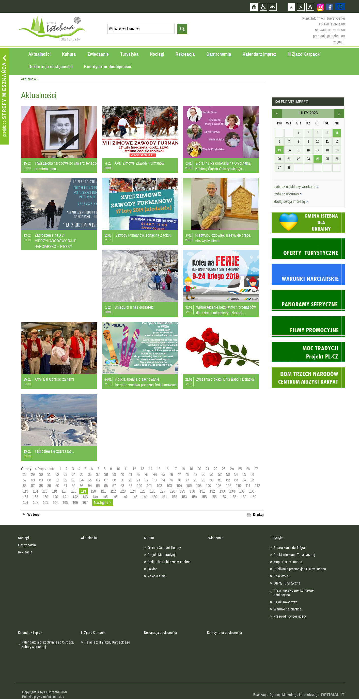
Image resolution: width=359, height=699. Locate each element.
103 (169, 485)
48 (187, 474)
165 (65, 502)
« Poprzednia (45, 469)
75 (171, 480)
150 (154, 497)
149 (144, 497)
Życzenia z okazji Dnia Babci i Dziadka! (225, 379)
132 (212, 491)
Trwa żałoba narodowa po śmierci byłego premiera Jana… (66, 166)
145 (104, 497)
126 (152, 491)
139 (45, 497)
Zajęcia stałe (157, 576)
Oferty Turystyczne (287, 583)
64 (81, 480)
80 (211, 480)
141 (65, 497)
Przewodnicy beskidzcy (290, 616)
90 (57, 485)
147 (124, 497)
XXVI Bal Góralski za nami (54, 379)
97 (114, 485)
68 (114, 480)
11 (126, 469)
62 (65, 480)
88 (41, 485)
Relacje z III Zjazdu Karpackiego (107, 642)
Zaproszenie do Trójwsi (290, 547)
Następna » (102, 502)
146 (114, 497)
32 (57, 474)
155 (204, 497)
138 (35, 497)
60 (49, 480)
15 (158, 469)
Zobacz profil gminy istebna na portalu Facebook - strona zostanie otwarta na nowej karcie (329, 7)
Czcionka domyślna (291, 7)
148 (134, 497)
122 (113, 491)
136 (251, 491)
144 (95, 497)
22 (215, 469)
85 (252, 480)
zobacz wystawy (288, 194)
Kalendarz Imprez (259, 54)
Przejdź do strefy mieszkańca (4, 96)
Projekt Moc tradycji (162, 554)
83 (236, 480)
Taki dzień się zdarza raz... (54, 451)
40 (122, 474)
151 (164, 497)
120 (93, 491)
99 (130, 485)
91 (65, 485)
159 (243, 497)
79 (203, 480)
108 (218, 485)
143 (85, 497)
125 (142, 491)
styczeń (277, 113)
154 (194, 497)
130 (192, 491)
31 (49, 474)
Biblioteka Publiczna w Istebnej (169, 562)
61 (57, 480)
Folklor (152, 569)
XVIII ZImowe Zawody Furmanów (139, 163)
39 (114, 474)
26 (248, 469)
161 (25, 502)
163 (45, 502)
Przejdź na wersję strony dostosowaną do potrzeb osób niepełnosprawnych (263, 7)
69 (122, 480)
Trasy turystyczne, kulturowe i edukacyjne (294, 592)
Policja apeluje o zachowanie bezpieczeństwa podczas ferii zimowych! (146, 382)
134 (232, 491)
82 (228, 480)
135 (241, 491)
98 (122, 485)
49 (195, 474)
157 (223, 497)
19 (191, 469)
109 (228, 485)
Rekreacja (185, 54)
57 (24, 480)
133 (222, 491)
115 (44, 491)
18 (183, 469)
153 (184, 497)
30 (41, 474)
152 (174, 497)
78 (195, 480)
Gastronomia (218, 54)
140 (55, 497)
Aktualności (39, 54)
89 (49, 485)
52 (220, 474)
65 (89, 480)
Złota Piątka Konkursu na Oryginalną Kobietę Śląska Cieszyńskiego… (223, 166)
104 (179, 485)
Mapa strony (273, 7)
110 (238, 485)
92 (73, 485)
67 (106, 480)
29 (33, 474)
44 (155, 474)
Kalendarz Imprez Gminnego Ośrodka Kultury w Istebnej (48, 644)
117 (64, 491)
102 (159, 485)
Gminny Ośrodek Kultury (164, 547)
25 (240, 469)
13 (142, 469)
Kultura (69, 54)
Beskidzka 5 (282, 576)
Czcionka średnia (300, 7)
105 (189, 485)
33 (65, 474)
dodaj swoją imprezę (291, 201)
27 (256, 469)
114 (35, 491)
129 (182, 491)
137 (25, 497)
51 (211, 474)
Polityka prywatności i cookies (43, 696)
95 (98, 485)
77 (187, 480)
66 (98, 480)
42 (138, 474)
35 (81, 474)
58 (33, 480)
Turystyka (129, 54)
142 (75, 497)
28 (24, 474)
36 (89, 474)
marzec (339, 113)
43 (146, 474)
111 (247, 485)
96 (106, 485)
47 (179, 474)
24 (231, 469)
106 (198, 485)
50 (203, 474)
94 (89, 485)
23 (223, 469)
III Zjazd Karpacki (304, 54)
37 (98, 474)
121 (103, 491)
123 (123, 491)
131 (202, 491)
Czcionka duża (310, 7)
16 (166, 469)
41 (130, 474)
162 (35, 502)
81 (220, 480)
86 (24, 485)
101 (149, 485)
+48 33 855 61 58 (332, 30)
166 (75, 502)
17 (175, 469)
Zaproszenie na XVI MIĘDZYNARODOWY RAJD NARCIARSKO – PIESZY (55, 240)
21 (207, 469)
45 (163, 474)
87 (33, 485)
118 (73, 491)
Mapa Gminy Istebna (288, 562)
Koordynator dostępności (107, 66)
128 (172, 491)
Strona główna (254, 7)
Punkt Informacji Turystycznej (294, 554)
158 (233, 497)
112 (257, 485)
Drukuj (258, 514)
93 (81, 485)
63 (73, 480)
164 (55, 502)
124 (132, 491)
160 (253, 497)
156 (213, 497)
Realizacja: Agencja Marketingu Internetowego (286, 694)
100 (139, 485)
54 (236, 474)
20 (199, 469)
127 (162, 491)
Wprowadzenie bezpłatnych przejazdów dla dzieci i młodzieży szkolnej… (226, 310)
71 (138, 480)
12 (134, 469)
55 (244, 474)
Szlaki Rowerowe (285, 602)
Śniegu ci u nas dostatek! (134, 307)
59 (41, 480)
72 (146, 480)
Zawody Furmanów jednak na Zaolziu (143, 235)
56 (252, 474)
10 (118, 469)
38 (106, 474)
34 (73, 474)
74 (163, 480)
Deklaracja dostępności (50, 66)
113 (25, 491)
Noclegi (157, 54)
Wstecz (33, 514)
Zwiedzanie (98, 54)
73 (155, 480)
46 (171, 474)
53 (228, 474)
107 (208, 485)
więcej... (339, 41)
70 (130, 480)
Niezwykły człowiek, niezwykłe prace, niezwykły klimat (223, 238)
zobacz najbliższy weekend (296, 186)
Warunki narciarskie (287, 609)
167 (85, 502)
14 (150, 469)
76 (179, 480)
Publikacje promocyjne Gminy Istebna (300, 569)
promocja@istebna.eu (329, 35)
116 (54, 491)
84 (244, 480)
